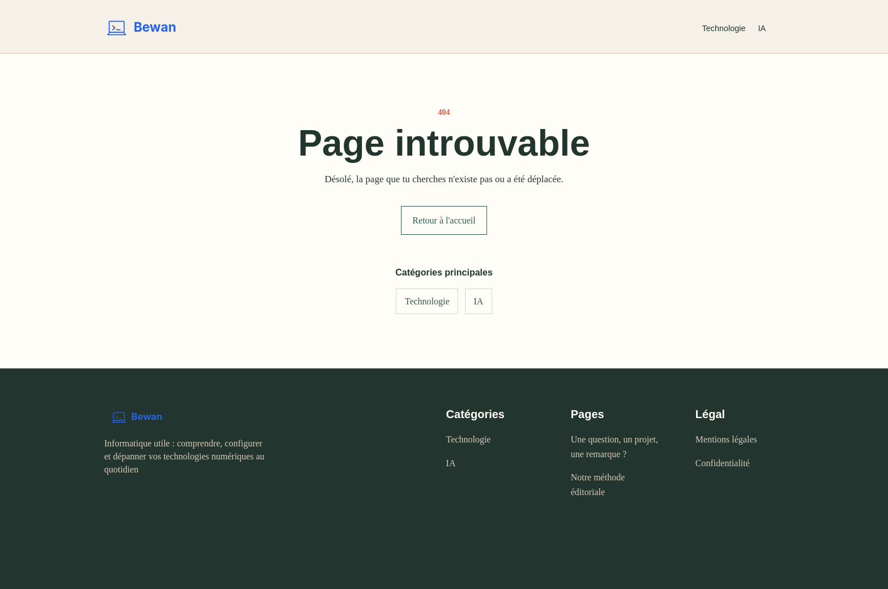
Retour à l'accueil (443, 220)
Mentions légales (726, 439)
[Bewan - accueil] (394, 28)
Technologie (724, 28)
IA (762, 28)
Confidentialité (722, 463)
